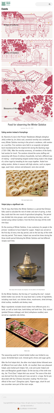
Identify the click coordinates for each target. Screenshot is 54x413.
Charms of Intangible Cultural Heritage (19, 80)
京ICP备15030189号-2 (27, 406)
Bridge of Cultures (11, 25)
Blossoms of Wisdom (12, 108)
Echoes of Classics (11, 52)
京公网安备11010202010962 (28, 408)
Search (50, 4)
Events (5, 9)
